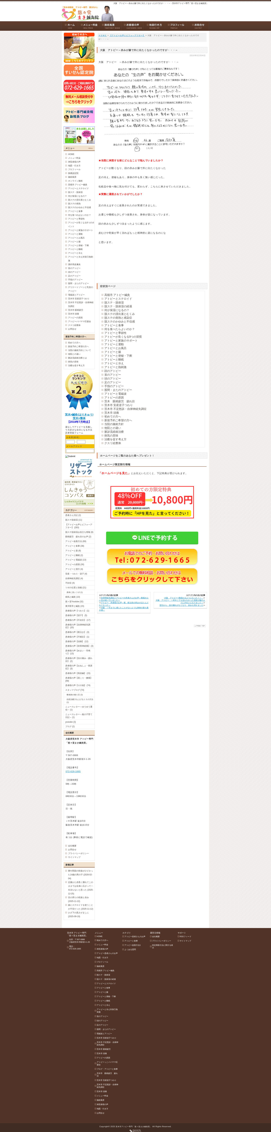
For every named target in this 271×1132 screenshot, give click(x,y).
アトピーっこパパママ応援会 (107, 1063)
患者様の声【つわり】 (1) (77, 611)
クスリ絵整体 (112, 443)
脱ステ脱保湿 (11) (73, 520)
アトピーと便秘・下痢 (118, 355)
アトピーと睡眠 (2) (74, 555)
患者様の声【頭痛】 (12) (76, 641)
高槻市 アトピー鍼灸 (117, 294)
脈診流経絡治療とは (77, 358)
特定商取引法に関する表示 (162, 946)
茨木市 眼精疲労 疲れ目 (107, 1074)
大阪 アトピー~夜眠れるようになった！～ (183, 598)
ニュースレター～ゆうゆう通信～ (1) (78, 708)
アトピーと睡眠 (114, 359)
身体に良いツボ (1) (75, 592)
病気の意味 (111, 435)
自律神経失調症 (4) (74, 578)
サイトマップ (74, 857)
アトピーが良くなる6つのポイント (81, 224)
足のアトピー (112, 382)
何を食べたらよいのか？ (119, 329)
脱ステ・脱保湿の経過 (118, 306)
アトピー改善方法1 (132, 945)
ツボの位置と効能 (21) (75, 587)
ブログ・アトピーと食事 (107, 1069)
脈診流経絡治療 (114, 431)
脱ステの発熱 (74, 203)
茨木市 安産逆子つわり (118, 405)
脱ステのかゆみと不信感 (119, 321)
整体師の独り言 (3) (75, 695)
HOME (71, 154)
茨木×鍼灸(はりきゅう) (79, 414)
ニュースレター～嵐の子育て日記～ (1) (78, 716)
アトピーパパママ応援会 (79, 321)
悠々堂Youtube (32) (74, 601)
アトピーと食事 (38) (74, 546)
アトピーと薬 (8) (73, 550)
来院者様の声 (74, 162)
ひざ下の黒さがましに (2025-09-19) (78, 914)
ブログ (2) (70, 726)
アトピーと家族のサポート (121, 340)
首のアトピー (112, 374)
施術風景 (72, 177)
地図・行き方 (74, 165)
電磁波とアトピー (76, 295)
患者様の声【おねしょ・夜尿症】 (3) (78, 667)
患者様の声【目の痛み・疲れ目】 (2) (78, 659)
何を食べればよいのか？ (79, 215)
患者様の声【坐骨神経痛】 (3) (79, 646)
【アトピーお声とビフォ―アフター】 (127, 35)
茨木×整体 (79, 418)
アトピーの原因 (114, 397)
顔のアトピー (112, 370)
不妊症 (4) (70, 583)
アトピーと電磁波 (115, 393)
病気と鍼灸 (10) (72, 597)
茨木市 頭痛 (111, 412)
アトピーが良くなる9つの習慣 (123, 336)
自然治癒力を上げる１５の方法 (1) (80, 700)
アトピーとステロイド (118, 298)
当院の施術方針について (79, 350)
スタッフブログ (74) (74, 690)
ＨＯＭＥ (103, 35)
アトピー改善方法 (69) (75, 541)
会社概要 (72, 846)
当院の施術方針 (114, 424)
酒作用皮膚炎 (74, 264)
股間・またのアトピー (118, 389)
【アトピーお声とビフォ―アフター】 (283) (78, 526)
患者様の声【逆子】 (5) (76, 615)
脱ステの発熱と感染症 (118, 317)
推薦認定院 (73, 173)
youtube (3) (70, 722)
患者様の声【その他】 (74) (77, 685)
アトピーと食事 (114, 325)
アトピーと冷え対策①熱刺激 (80, 259)
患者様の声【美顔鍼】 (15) (77, 673)
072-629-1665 (73, 771)
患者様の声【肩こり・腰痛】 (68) (78, 679)
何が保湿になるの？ (116, 310)
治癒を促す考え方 (115, 439)
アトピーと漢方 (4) (74, 569)
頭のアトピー (112, 378)
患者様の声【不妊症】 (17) (77, 620)
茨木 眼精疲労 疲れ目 (119, 401)
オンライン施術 (75, 181)
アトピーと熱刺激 (115, 367)
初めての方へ (112, 416)
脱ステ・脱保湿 (114, 302)
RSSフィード (185, 936)
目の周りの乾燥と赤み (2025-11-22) (78, 899)
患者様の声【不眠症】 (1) (77, 637)
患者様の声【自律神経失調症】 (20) (77, 626)
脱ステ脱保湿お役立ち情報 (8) (79, 532)
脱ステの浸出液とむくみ (119, 313)
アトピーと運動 (114, 344)
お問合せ (72, 329)
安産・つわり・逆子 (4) (76, 574)
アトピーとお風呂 (115, 348)
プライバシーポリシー (78, 853)
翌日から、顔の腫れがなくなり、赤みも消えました (181, 605)
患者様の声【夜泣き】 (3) (77, 632)
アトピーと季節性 (115, 332)
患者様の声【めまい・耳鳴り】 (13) (77, 652)
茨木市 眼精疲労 (75, 310)
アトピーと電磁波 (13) (75, 560)
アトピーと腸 (112, 351)
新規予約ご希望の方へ (118, 420)
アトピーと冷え (114, 363)
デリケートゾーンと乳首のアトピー (80, 289)
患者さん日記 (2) (73, 515)
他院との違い (112, 427)
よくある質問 (130, 949)
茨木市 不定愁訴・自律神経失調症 (125, 408)
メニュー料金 (74, 158)
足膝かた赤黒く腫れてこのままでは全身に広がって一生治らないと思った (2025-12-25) (80, 888)
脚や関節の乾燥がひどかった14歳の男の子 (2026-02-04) (80, 875)
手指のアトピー (114, 386)
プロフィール (74, 169)
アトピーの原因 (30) (74, 564)
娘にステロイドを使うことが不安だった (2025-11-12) (80, 907)
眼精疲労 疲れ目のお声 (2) (78, 536)
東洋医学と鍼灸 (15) (74, 606)
